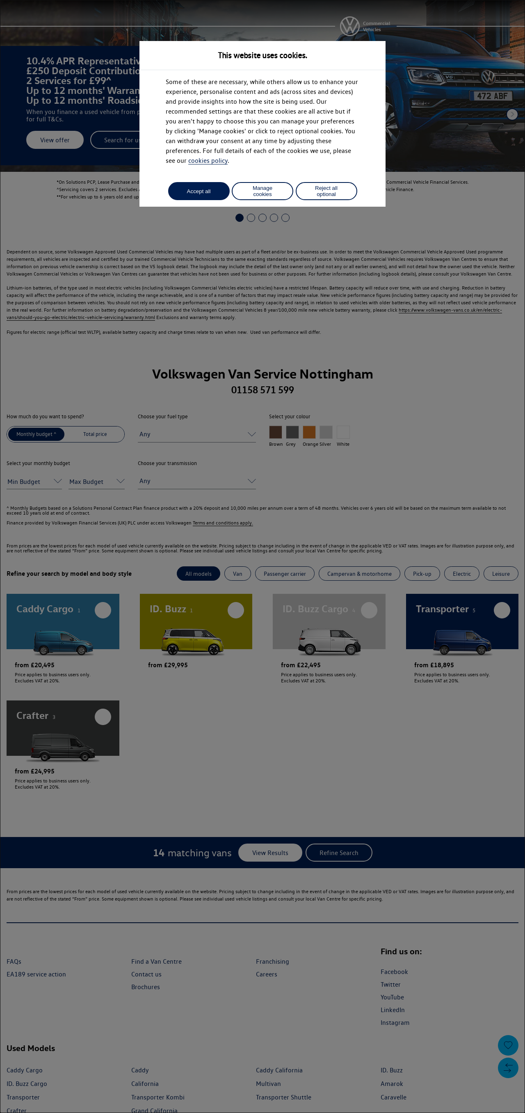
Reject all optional (326, 191)
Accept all (199, 191)
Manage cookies (262, 191)
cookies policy (208, 160)
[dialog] (262, 556)
